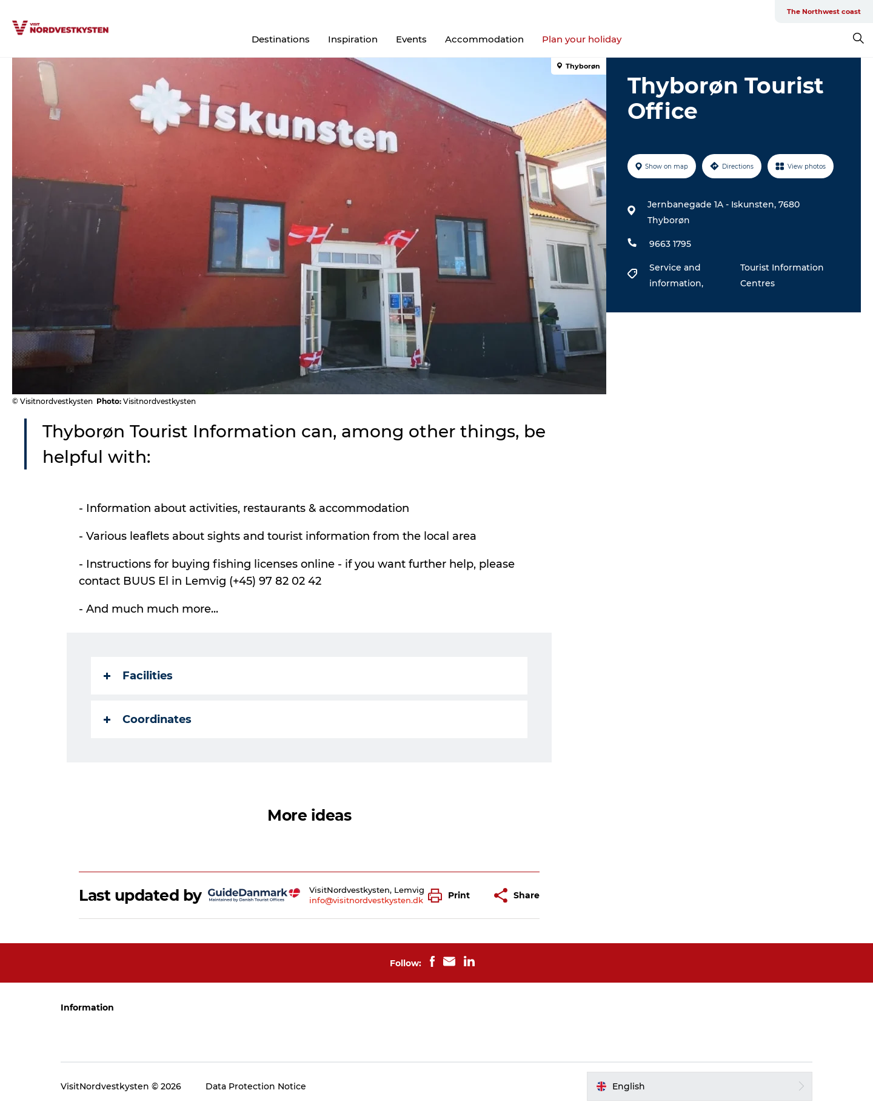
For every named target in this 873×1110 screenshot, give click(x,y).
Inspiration (353, 39)
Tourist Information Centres (782, 275)
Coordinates (148, 719)
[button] (452, 896)
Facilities (138, 675)
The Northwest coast (824, 11)
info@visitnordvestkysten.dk (366, 900)
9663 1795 (670, 243)
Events (411, 39)
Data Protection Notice (256, 1086)
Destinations (281, 39)
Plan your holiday (581, 39)
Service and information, (677, 275)
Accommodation (484, 39)
